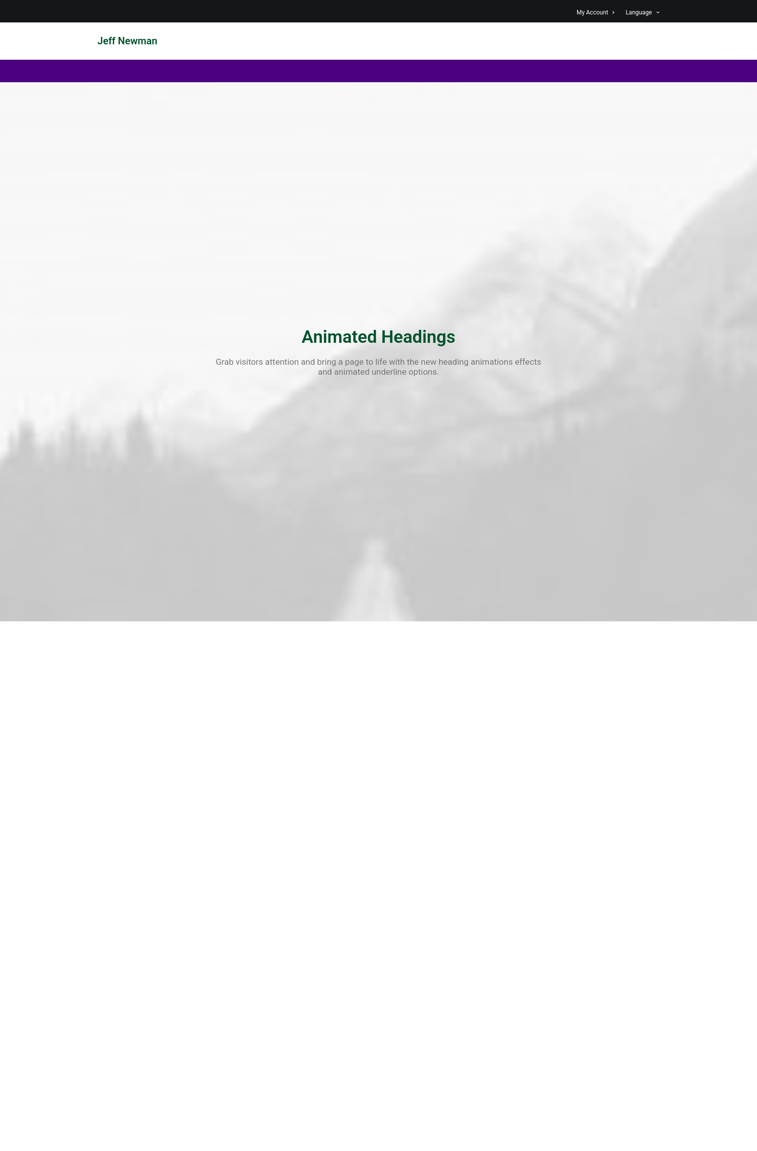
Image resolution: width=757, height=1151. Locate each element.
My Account (595, 12)
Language (642, 12)
